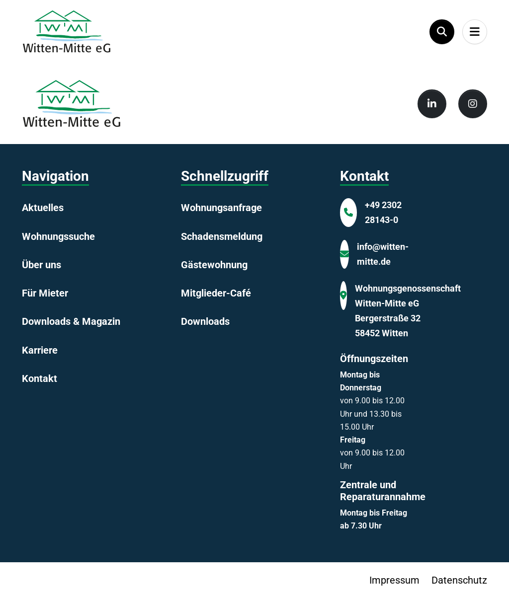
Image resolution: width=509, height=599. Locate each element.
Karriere (40, 350)
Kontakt (39, 378)
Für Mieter (45, 293)
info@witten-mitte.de (383, 254)
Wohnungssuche (58, 236)
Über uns (41, 265)
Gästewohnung (214, 265)
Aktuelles (43, 208)
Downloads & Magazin (71, 321)
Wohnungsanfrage (221, 208)
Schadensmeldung (221, 236)
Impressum (394, 580)
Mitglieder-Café (216, 293)
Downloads (205, 321)
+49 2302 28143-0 (383, 212)
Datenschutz (459, 580)
